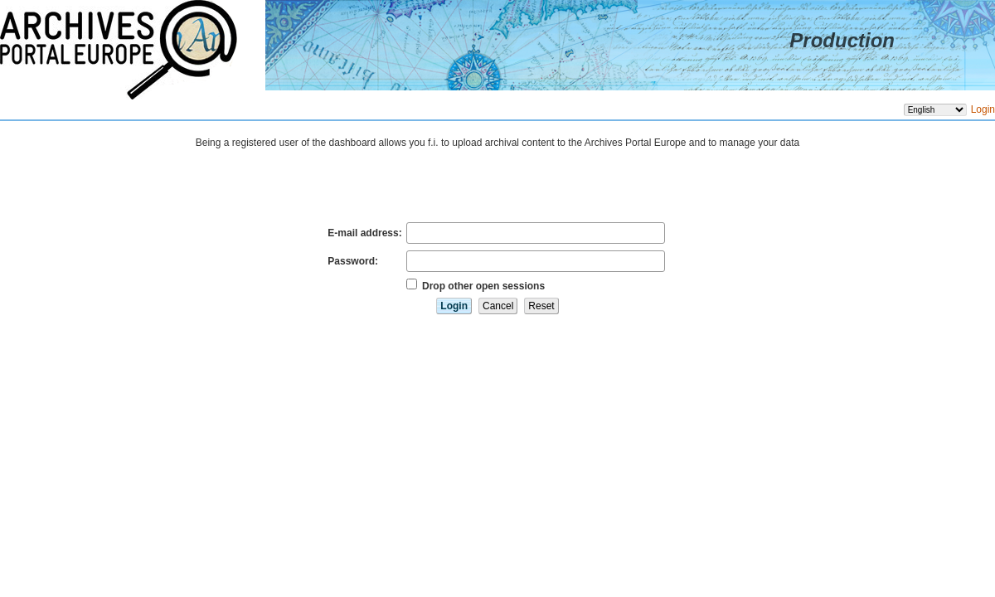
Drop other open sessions (483, 286)
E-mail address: (364, 233)
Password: (353, 261)
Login (983, 109)
